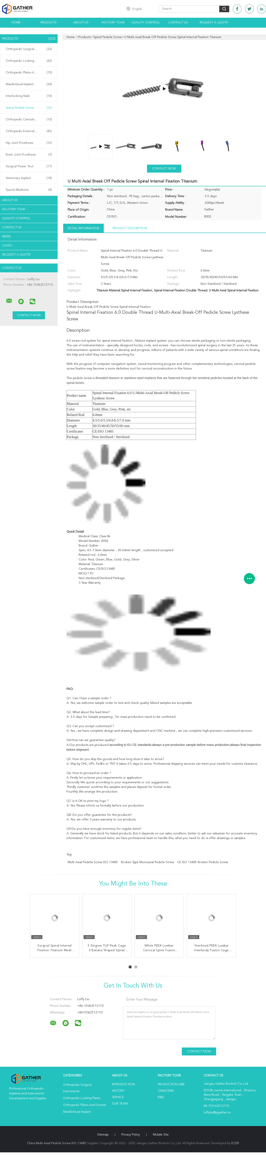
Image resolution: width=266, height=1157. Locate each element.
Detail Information (83, 228)
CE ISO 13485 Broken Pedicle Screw (202, 862)
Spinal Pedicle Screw (29, 108)
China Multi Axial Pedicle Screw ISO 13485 (56, 1143)
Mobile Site (161, 1134)
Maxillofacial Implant (29, 84)
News (6, 236)
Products (49, 22)
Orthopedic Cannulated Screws (29, 119)
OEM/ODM (166, 1090)
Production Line (171, 1084)
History (118, 1090)
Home (16, 22)
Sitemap (102, 1134)
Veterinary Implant (29, 178)
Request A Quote (214, 22)
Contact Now (164, 168)
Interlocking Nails (29, 96)
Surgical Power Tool (29, 166)
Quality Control (145, 22)
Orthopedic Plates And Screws (29, 72)
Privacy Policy (130, 1134)
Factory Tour (113, 22)
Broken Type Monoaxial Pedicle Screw (147, 862)
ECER (235, 1143)
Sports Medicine (29, 190)
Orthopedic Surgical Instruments (29, 49)
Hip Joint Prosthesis (29, 143)
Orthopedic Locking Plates (29, 61)
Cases (7, 245)
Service (118, 1097)
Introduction (123, 1084)
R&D (161, 1097)
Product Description (130, 228)
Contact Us (178, 22)
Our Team (120, 1103)
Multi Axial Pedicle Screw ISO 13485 (93, 862)
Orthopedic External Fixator (29, 131)
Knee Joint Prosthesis (29, 154)
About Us (80, 22)
